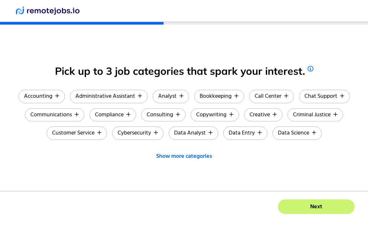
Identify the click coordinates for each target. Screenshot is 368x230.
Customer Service (77, 133)
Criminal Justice (315, 114)
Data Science (297, 133)
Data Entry (245, 133)
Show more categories (184, 156)
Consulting (163, 114)
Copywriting (215, 114)
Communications (54, 114)
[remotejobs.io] (48, 10)
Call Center (271, 96)
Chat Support (324, 96)
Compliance (113, 114)
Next (316, 206)
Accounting (41, 96)
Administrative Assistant (108, 96)
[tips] (310, 69)
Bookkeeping (219, 96)
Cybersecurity (138, 133)
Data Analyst (193, 133)
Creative (263, 114)
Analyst (171, 96)
